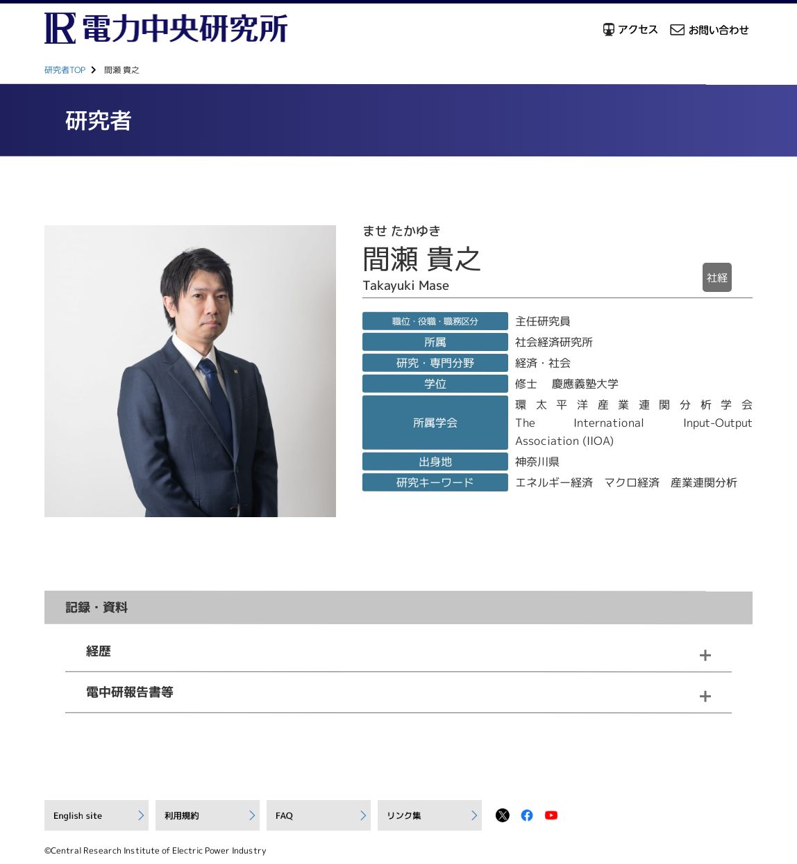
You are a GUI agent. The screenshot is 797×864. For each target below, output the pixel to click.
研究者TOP (64, 70)
